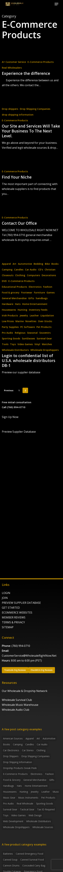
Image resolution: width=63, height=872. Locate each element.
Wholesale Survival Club (17, 700)
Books (54, 263)
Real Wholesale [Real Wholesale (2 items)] (25, 803)
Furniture (39, 292)
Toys (13, 344)
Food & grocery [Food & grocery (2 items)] (11, 779)
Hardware (7, 304)
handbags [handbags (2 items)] (8, 785)
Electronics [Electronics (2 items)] (36, 774)
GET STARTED (11, 607)
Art (14, 263)
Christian (50, 269)
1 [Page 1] (19, 390)
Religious (20, 332)
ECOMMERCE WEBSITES (17, 612)
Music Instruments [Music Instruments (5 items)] (28, 797)
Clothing (20, 275)
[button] (56, 4)
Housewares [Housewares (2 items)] (10, 791)
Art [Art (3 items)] (38, 738)
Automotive (25, 263)
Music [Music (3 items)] (56, 791)
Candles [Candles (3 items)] (29, 744)
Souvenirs (45, 332)
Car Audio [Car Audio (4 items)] (42, 744)
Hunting (22, 309)
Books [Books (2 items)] (6, 744)
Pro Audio (7, 332)
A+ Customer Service (14, 62)
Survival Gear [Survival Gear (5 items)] (10, 809)
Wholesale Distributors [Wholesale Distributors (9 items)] (38, 821)
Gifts (31, 298)
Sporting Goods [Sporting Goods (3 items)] (44, 803)
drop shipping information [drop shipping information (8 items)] (17, 762)
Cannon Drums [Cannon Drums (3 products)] (11, 865)
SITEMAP (7, 627)
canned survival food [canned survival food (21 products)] (32, 859)
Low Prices (8, 321)
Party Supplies (10, 327)
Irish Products (10, 315)
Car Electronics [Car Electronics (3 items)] (11, 750)
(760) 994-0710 (21, 646)
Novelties (30, 321)
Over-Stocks (45, 321)
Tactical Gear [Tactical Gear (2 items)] (27, 809)
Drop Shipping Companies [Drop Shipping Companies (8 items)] (35, 756)
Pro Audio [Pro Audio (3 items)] (8, 803)
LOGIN (6, 593)
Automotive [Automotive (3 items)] (49, 738)
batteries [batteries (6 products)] (8, 853)
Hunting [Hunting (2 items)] (23, 791)
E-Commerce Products (41, 62)
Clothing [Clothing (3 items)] (40, 750)
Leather (34, 315)
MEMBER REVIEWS (13, 617)
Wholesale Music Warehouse (20, 705)
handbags (42, 298)
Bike (47, 263)
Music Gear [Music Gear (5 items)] (9, 797)
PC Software (27, 327)
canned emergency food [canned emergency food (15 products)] (29, 853)
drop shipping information (17, 114)
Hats (17, 304)
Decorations (49, 275)
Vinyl (37, 344)
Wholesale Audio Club (15, 710)
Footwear (26, 292)
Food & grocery (10, 292)
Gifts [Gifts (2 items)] (51, 779)
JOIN (5, 598)
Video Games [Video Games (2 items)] (18, 815)
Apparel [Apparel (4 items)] (30, 738)
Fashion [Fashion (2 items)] (49, 774)
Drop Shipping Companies (35, 108)
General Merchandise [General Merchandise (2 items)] (34, 779)
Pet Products (43, 327)
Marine (19, 321)
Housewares (9, 309)
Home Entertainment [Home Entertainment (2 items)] (36, 785)
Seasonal (32, 332)
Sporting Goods (11, 338)
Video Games (25, 344)
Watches (47, 344)
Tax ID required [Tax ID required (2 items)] (46, 809)
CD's (40, 269)
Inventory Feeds (38, 309)
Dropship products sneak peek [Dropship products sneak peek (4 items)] (20, 768)
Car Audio (30, 269)
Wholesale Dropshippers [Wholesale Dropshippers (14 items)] (16, 827)
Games (51, 292)
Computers (33, 275)
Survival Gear (44, 338)
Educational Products (14, 286)
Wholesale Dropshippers (44, 350)
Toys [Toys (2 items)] (5, 815)
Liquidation (47, 315)
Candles (18, 269)
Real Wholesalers (12, 67)
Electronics (35, 286)
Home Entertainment (34, 304)
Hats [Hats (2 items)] (19, 785)
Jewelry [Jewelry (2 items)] (34, 791)
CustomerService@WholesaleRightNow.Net (29, 655)
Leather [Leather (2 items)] (45, 791)
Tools (5, 344)
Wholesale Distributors (15, 350)
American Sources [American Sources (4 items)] (13, 738)
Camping (7, 269)
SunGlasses (28, 338)
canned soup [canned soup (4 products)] (10, 859)
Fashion (47, 286)
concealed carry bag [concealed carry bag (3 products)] (33, 865)
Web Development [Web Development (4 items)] (13, 821)
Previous (8, 390)
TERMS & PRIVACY (13, 622)
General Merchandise (14, 298)
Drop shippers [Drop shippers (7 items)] (10, 756)
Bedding (38, 263)
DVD (4, 281)
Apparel (6, 263)
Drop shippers (10, 108)
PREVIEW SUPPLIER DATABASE (21, 603)
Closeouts (7, 275)
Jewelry (24, 315)
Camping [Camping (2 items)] (18, 744)
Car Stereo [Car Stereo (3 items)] (28, 750)
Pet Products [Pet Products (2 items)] (48, 797)
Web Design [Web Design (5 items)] (35, 815)
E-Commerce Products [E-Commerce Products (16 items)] (15, 774)
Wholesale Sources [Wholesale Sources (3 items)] (42, 827)
